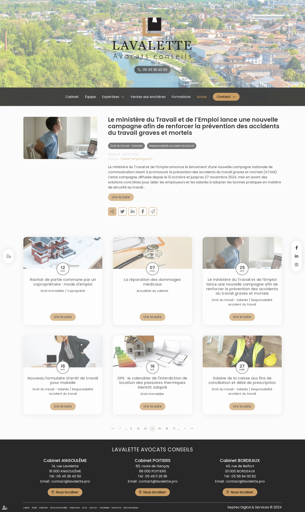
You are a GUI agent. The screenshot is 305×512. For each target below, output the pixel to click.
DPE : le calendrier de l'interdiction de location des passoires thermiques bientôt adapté (152, 387)
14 (152, 432)
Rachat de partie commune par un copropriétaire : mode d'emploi (63, 285)
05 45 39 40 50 (155, 69)
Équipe (90, 96)
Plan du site (116, 508)
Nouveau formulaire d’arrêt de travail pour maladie (63, 384)
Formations (181, 96)
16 (167, 432)
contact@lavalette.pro (70, 481)
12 (138, 432)
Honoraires (105, 508)
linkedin (296, 256)
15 (159, 432)
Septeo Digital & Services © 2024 (254, 507)
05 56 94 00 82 (244, 476)
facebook (296, 247)
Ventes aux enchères (148, 96)
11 (131, 432)
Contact (224, 96)
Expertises (110, 96)
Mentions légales (130, 508)
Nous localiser (67, 492)
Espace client (8, 256)
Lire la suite (121, 201)
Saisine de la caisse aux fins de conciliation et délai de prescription (242, 384)
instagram (296, 264)
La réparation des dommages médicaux (152, 285)
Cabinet (72, 96)
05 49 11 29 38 (156, 476)
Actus (202, 96)
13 (145, 432)
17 (174, 432)
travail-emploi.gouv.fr (137, 163)
